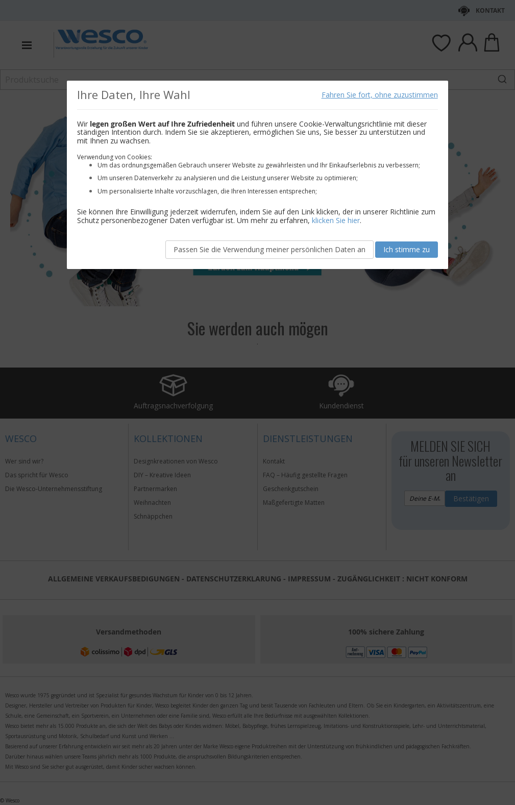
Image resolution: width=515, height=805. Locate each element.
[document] (257, 175)
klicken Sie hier (336, 220)
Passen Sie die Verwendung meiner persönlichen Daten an (269, 249)
